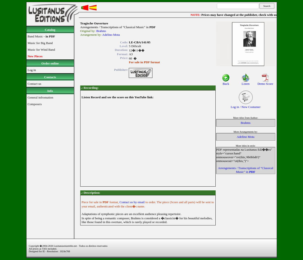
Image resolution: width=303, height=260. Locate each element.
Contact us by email (133, 202)
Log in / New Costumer (246, 105)
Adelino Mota (111, 34)
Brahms (101, 31)
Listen (245, 82)
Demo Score (265, 82)
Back (226, 82)
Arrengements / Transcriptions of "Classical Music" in (245, 170)
